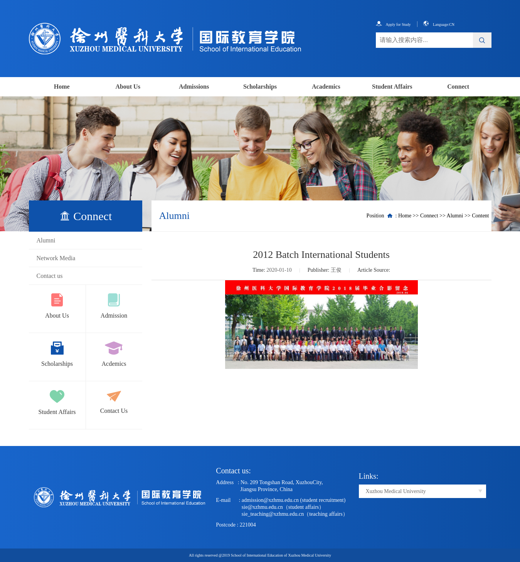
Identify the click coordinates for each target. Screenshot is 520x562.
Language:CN (438, 24)
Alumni (46, 240)
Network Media (56, 258)
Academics (326, 86)
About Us (127, 86)
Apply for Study (393, 24)
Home (62, 86)
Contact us (50, 276)
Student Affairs (392, 86)
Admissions (194, 86)
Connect (458, 86)
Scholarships (260, 86)
